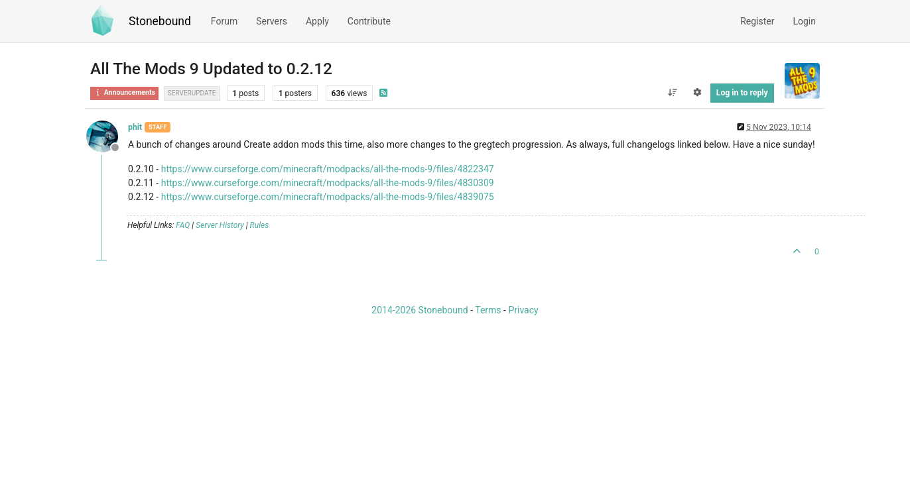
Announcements (124, 92)
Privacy (523, 310)
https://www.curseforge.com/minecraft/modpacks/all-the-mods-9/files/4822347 (327, 169)
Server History (220, 225)
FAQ (183, 225)
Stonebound (160, 21)
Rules (259, 225)
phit (135, 127)
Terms (488, 310)
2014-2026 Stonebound (419, 310)
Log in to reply (742, 92)
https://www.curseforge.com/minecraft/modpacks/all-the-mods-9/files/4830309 (327, 183)
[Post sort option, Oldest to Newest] (672, 92)
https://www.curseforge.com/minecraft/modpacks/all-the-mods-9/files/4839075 (327, 196)
